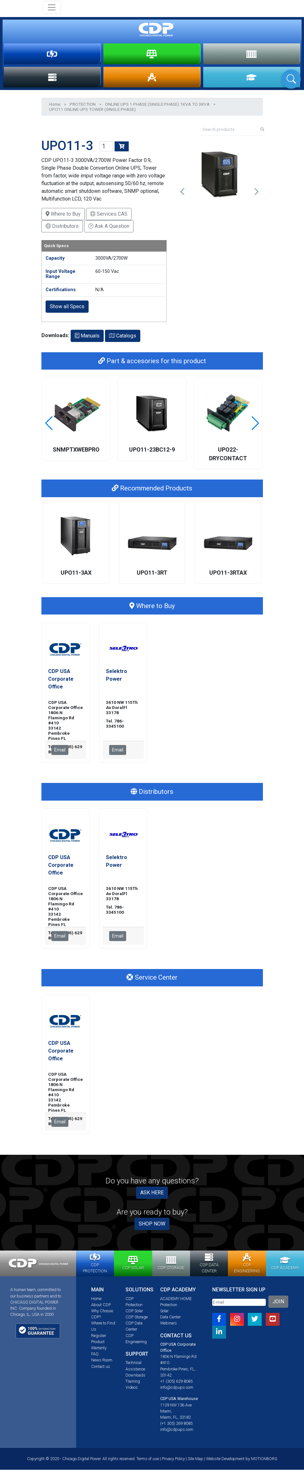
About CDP (101, 1307)
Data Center (170, 1319)
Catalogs (122, 338)
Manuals (87, 338)
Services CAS (108, 216)
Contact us (100, 1368)
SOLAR (151, 54)
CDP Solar (134, 1313)
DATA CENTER (52, 79)
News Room (101, 1362)
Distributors (62, 228)
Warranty (99, 1350)
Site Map (195, 1461)
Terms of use (147, 1461)
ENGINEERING (152, 79)
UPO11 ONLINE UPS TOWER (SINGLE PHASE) (92, 111)
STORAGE (251, 54)
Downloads (135, 1377)
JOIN (278, 1303)
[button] (182, 194)
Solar (164, 1313)
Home (54, 106)
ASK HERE (152, 1195)
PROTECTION (52, 54)
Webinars (168, 1325)
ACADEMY (251, 79)
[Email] (239, 1304)
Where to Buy (63, 216)
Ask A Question (108, 228)
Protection (168, 1307)
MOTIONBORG (264, 1461)
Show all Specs (67, 309)
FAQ (95, 1356)
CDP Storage (137, 1319)
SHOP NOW (152, 1226)
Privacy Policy (173, 1461)
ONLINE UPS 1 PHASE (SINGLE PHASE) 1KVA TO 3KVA (157, 106)
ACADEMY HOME (176, 1300)
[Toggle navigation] (52, 7)
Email (59, 752)
